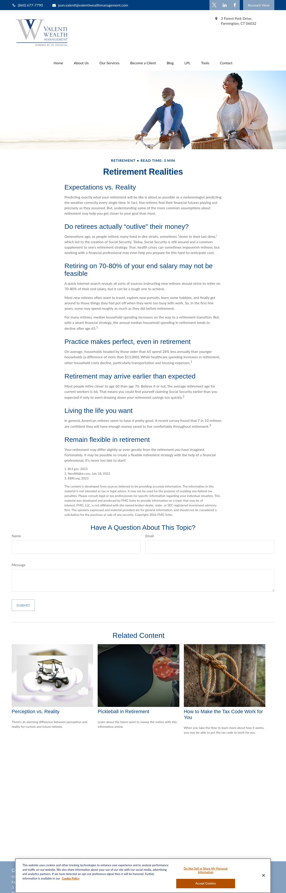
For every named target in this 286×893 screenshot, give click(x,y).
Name (16, 536)
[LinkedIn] (225, 5)
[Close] (263, 875)
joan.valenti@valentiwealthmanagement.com (90, 5)
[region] (143, 875)
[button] (58, 62)
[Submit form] (23, 605)
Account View (259, 5)
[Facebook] (235, 5)
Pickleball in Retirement (123, 711)
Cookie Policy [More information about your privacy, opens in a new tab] (70, 878)
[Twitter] (214, 5)
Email (149, 536)
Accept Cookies (205, 883)
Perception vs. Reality (35, 711)
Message (19, 565)
